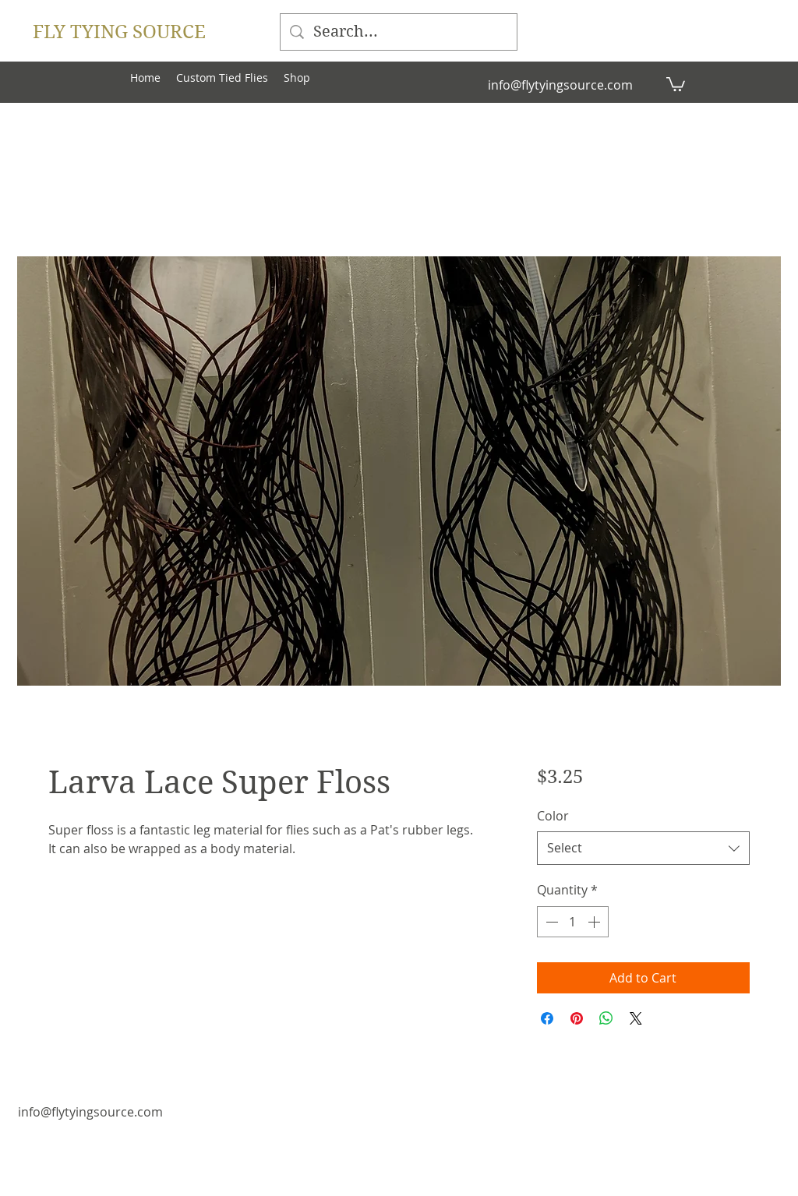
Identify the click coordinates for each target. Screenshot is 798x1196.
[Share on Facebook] (547, 1018)
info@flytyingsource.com (560, 84)
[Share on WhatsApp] (606, 1018)
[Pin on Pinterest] (576, 1018)
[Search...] (398, 32)
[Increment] (595, 922)
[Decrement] (550, 922)
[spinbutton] (572, 922)
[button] (675, 83)
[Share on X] (636, 1018)
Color (553, 815)
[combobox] (643, 848)
